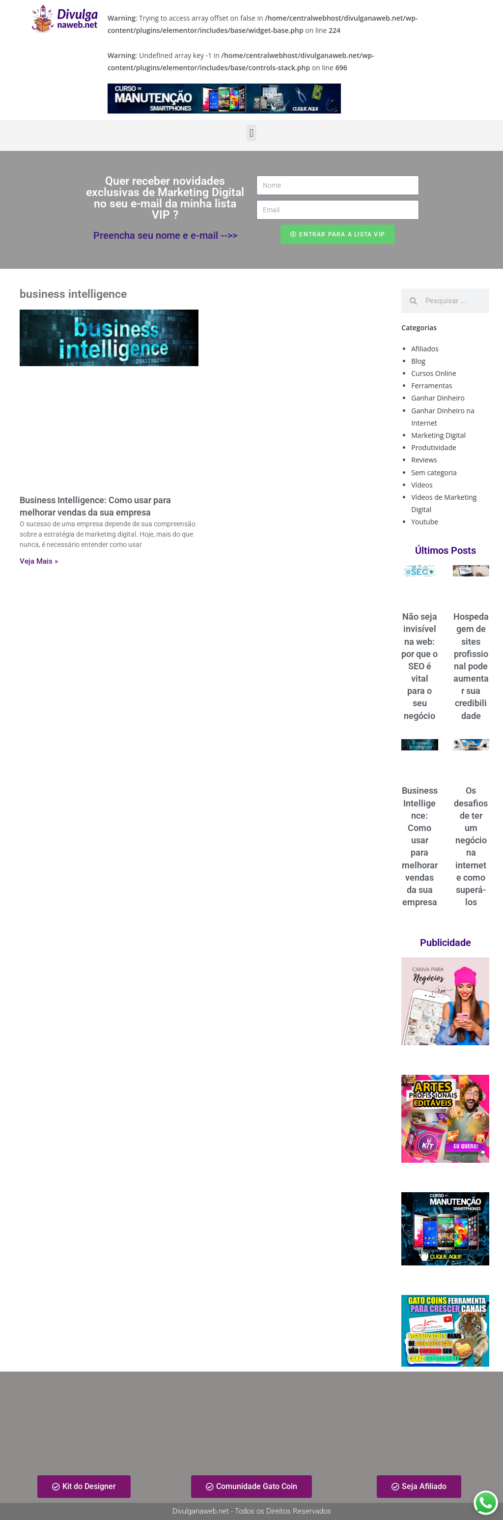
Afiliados (425, 348)
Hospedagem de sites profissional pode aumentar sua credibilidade (471, 666)
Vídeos (421, 484)
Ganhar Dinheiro (438, 397)
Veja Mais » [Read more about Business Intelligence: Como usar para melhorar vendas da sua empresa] (39, 561)
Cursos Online (433, 373)
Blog (418, 361)
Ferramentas (431, 385)
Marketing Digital (438, 435)
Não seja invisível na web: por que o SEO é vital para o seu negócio (419, 666)
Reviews (424, 459)
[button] (251, 133)
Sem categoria (434, 472)
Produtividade (433, 447)
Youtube (424, 521)
